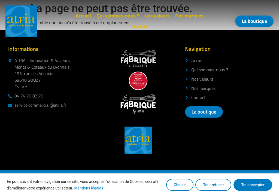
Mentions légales (88, 188)
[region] (139, 184)
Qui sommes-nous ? (117, 15)
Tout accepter (252, 185)
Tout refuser (212, 185)
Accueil (83, 15)
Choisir (178, 185)
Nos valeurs (157, 15)
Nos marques (189, 15)
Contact (139, 26)
